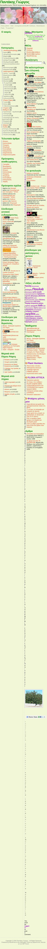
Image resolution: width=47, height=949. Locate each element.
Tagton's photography (34, 141)
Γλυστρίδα (6, 164)
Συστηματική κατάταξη (21, 25)
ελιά (34, 301)
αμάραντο (41, 294)
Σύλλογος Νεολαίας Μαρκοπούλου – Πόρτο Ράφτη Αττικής (34, 357)
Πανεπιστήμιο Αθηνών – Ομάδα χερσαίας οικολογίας (11, 298)
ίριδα (34, 292)
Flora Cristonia (31, 88)
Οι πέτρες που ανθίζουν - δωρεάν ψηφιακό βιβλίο (35, 383)
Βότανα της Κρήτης (33, 207)
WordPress (12, 942)
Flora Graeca (31, 180)
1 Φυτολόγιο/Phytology (10, 50)
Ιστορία (6, 85)
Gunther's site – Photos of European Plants (36, 187)
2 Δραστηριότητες (8, 71)
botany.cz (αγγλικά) (33, 173)
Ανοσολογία (7, 115)
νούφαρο (28, 311)
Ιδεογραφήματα (8, 283)
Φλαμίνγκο (6, 147)
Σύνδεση (29, 50)
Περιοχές (7, 90)
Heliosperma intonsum (34, 368)
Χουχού (6, 362)
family (28, 286)
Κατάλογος (32, 25)
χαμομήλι (28, 322)
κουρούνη (34, 303)
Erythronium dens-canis (34, 373)
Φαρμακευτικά (7, 69)
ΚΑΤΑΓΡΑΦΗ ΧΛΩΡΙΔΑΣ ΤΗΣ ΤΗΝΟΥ (35, 220)
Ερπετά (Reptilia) (8, 131)
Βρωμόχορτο (7, 166)
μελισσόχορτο (38, 309)
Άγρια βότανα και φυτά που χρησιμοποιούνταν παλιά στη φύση (36, 405)
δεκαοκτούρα (29, 301)
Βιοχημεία (6, 121)
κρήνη (41, 303)
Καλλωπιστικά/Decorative (11, 64)
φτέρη (41, 320)
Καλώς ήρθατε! (5, 25)
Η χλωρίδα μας (35, 156)
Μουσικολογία (8, 89)
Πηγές (2, 28)
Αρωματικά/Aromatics (10, 54)
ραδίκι (37, 314)
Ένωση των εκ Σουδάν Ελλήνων (11, 271)
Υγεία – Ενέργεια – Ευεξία (11, 349)
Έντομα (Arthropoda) (10, 129)
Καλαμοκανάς (7, 151)
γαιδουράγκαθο (29, 299)
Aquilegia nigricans (33, 370)
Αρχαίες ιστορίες (9, 394)
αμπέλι (28, 296)
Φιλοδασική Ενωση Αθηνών (36, 230)
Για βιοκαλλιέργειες (9, 58)
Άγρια (5, 52)
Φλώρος (5, 141)
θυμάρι (28, 303)
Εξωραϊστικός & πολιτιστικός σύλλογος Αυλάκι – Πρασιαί (36, 348)
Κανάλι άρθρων (33, 52)
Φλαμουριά (13, 203)
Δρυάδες (29, 146)
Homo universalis (8, 221)
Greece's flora (31, 107)
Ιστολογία (6, 123)
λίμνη (36, 308)
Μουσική (6, 81)
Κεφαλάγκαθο (7, 168)
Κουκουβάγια (7, 149)
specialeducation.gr (9, 238)
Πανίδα (5, 127)
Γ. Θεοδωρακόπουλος (10, 257)
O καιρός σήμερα (5, 44)
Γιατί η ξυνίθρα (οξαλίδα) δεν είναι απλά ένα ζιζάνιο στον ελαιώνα (36, 425)
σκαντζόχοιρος (30, 318)
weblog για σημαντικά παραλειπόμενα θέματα (10, 246)
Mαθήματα (6, 110)
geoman (5, 201)
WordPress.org (31, 56)
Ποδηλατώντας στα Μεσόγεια (36, 354)
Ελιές (5, 77)
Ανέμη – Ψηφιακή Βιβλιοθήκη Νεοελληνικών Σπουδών (10, 253)
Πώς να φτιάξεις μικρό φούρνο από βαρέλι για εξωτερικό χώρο (34, 420)
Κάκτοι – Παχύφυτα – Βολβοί (35, 216)
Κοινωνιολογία (9, 87)
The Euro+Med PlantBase (35, 198)
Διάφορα (5, 125)
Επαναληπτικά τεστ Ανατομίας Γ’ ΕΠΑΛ (11, 191)
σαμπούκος (29, 316)
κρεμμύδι (34, 306)
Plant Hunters (34, 126)
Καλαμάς (28, 290)
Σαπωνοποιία (7, 98)
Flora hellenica (31, 104)
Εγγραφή (30, 48)
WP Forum (25, 944)
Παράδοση (6, 96)
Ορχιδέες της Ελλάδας (34, 163)
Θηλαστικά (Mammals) (10, 132)
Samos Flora (31, 135)
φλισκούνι (36, 320)
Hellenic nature (31, 113)
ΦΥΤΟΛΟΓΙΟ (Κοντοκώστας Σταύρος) (34, 243)
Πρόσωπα (7, 94)
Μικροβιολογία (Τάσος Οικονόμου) (34, 331)
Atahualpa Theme (25, 942)
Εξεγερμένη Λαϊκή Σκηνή (11, 274)
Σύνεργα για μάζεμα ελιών (12, 386)
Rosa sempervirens (33, 132)
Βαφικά (5, 56)
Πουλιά (38, 289)
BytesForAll (36, 942)
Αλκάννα (12, 199)
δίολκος (42, 300)
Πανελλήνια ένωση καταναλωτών (10, 291)
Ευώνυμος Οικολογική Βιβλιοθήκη (10, 280)
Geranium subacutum (34, 394)
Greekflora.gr (31, 109)
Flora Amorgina (35, 76)
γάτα (35, 298)
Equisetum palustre (33, 380)
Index (12, 25)
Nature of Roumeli (32, 118)
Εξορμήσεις (7, 79)
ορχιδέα (30, 313)
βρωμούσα (29, 298)
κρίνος (27, 306)
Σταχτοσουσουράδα (9, 155)
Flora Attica (34, 82)
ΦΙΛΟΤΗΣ (30, 237)
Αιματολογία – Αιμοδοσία (11, 112)
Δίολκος (6, 389)
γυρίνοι (37, 299)
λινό (44, 308)
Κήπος (5, 104)
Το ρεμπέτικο (8, 83)
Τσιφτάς (5, 181)
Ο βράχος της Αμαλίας (11, 368)
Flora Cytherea (35, 92)
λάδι (40, 305)
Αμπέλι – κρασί (8, 73)
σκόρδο (39, 318)
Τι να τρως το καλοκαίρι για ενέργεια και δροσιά (35, 410)
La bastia (9, 233)
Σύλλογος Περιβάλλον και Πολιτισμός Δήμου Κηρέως (11, 345)
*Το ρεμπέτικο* (10, 28)
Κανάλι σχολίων (33, 54)
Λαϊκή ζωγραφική (9, 382)
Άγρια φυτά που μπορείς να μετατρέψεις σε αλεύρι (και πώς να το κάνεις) (35, 414)
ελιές (38, 301)
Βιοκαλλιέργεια (41, 25)
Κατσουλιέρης (7, 143)
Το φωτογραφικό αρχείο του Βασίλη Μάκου (10, 304)
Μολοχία (13, 188)
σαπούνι (37, 316)
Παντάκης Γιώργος (14, 2)
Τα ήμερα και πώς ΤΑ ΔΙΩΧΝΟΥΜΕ (33, 441)
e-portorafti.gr (31, 342)
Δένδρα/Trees (7, 60)
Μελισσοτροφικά (8, 67)
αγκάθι (39, 292)
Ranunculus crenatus (33, 366)
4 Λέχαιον (6, 108)
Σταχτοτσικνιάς (7, 153)
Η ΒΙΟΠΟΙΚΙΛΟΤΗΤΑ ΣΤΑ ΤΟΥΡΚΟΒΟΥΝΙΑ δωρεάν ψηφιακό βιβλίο (35, 387)
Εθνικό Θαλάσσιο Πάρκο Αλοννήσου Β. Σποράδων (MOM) (11, 263)
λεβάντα (40, 308)
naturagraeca (31, 195)
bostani (29, 259)
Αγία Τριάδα (8, 372)
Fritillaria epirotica (32, 371)
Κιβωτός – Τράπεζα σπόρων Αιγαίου (36, 274)
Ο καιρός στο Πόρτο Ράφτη (35, 352)
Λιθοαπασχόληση (9, 106)
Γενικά (5, 102)
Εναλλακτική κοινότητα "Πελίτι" (34, 266)
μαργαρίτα (29, 309)
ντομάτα (36, 311)
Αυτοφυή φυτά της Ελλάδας (35, 205)
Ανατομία (6, 113)
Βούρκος (7, 359)
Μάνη (28, 223)
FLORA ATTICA (36, 377)
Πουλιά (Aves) (7, 134)
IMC (4, 223)
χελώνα (35, 321)
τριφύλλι (28, 320)
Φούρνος (7, 392)
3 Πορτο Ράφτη (7, 100)
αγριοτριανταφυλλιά (31, 294)
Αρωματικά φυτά (8, 329)
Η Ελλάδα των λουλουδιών (35, 434)
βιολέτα (42, 296)
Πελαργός (6, 145)
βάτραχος (34, 296)
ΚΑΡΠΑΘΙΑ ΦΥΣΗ (33, 160)
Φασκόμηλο (28, 292)
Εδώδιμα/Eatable (8, 62)
